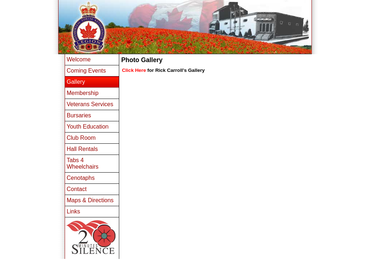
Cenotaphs (81, 178)
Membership (83, 93)
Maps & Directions (90, 200)
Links (73, 211)
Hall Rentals (82, 149)
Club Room (81, 138)
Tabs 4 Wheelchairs (83, 163)
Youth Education (88, 127)
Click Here (134, 70)
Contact (77, 189)
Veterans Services (90, 104)
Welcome (79, 59)
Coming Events (86, 71)
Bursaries (79, 115)
